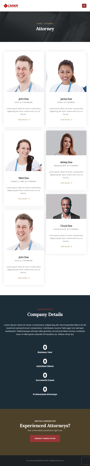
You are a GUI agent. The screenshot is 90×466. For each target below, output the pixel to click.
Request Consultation (45, 438)
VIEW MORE (24, 120)
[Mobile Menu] (84, 6)
